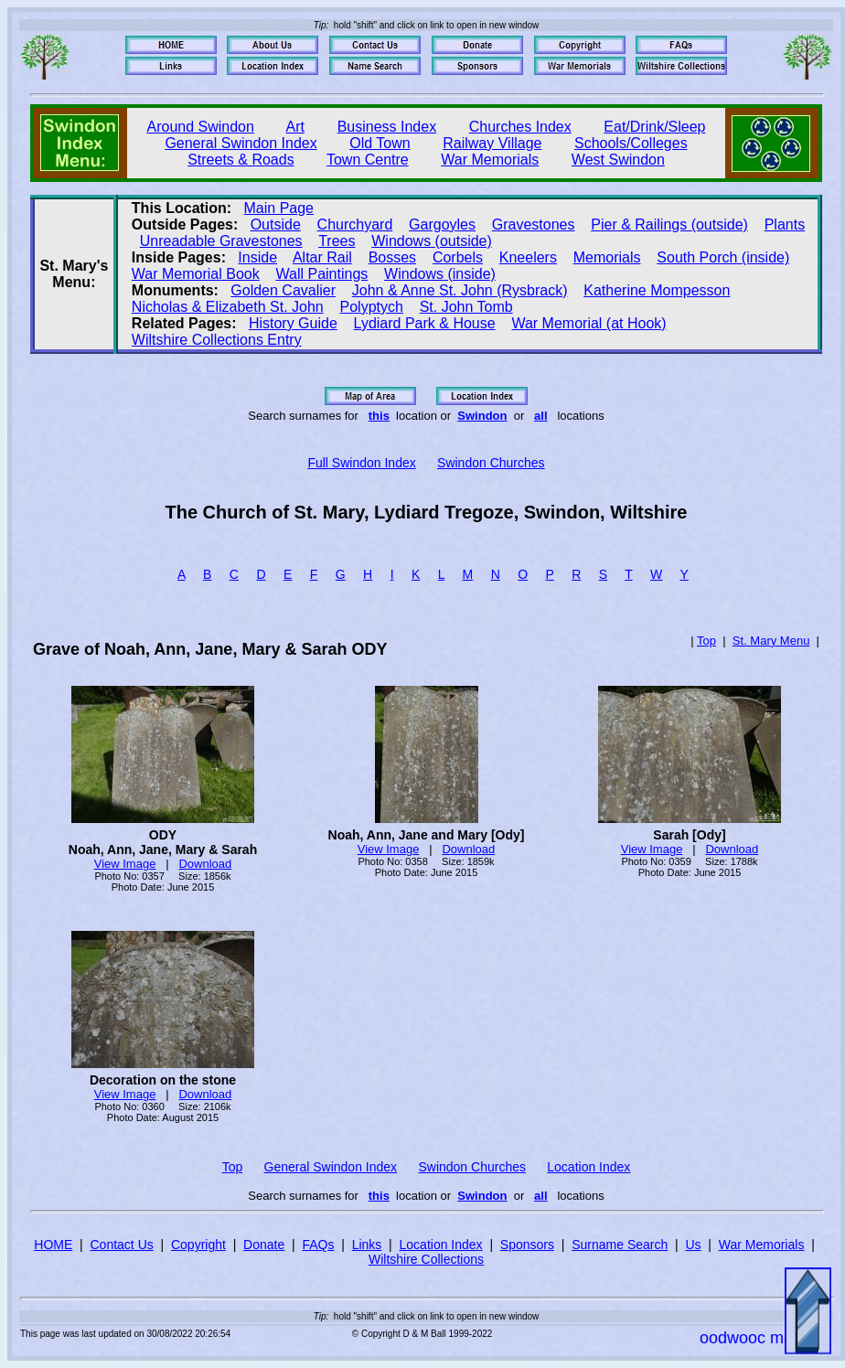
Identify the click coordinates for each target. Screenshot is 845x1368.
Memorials (607, 257)
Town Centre (367, 159)
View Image (125, 864)
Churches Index (520, 126)
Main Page (279, 208)
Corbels (458, 257)
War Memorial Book (196, 274)
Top (706, 640)
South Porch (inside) (723, 257)
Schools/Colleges (631, 143)
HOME (53, 1244)
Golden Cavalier (283, 290)
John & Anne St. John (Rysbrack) (460, 290)
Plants (785, 224)
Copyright (198, 1244)
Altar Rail (322, 257)
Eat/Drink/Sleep (654, 126)
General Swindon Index (240, 143)
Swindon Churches (491, 462)
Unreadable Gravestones (221, 241)
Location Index (588, 1167)
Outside (276, 224)
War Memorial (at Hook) (588, 323)
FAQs (318, 1244)
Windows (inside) (440, 274)
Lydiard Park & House (425, 323)
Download (204, 864)
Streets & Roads (240, 159)
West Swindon (618, 159)
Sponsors (527, 1244)
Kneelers (528, 257)
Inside (257, 257)
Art (295, 126)
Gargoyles (442, 224)
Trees (336, 241)
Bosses (392, 257)
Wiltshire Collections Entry (217, 339)
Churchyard (355, 224)
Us (693, 1244)
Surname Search (620, 1244)
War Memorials (490, 159)
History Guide (293, 323)
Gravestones (533, 224)
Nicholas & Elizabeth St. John (228, 307)
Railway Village (492, 143)
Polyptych (371, 307)
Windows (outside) (431, 241)
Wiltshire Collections (426, 1259)
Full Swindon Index (361, 462)
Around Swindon (200, 126)
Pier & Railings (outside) (669, 224)
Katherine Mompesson (656, 290)
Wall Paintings (322, 274)
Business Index (387, 126)
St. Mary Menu (771, 640)
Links (367, 1244)
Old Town (379, 143)
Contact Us (122, 1244)
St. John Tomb (466, 307)
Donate (263, 1244)
